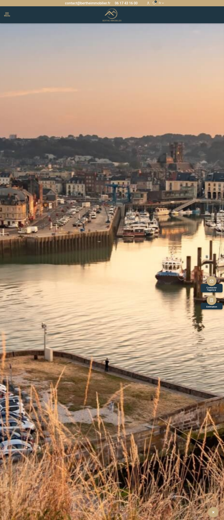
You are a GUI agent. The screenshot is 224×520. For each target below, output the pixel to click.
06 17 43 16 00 (126, 3)
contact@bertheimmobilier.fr (87, 3)
